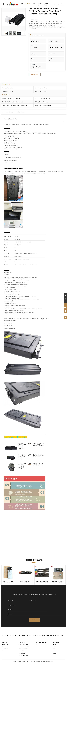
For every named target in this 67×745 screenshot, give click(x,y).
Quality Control (5, 648)
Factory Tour (46, 4)
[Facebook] (10, 636)
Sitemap (54, 653)
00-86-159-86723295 (59, 635)
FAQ (37, 644)
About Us (39, 4)
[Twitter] (15, 636)
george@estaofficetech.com (34, 635)
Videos (34, 3)
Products (27, 3)
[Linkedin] (13, 636)
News (54, 648)
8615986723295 (47, 635)
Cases (54, 651)
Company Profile (5, 644)
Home (22, 3)
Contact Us (4, 651)
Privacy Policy (50, 661)
